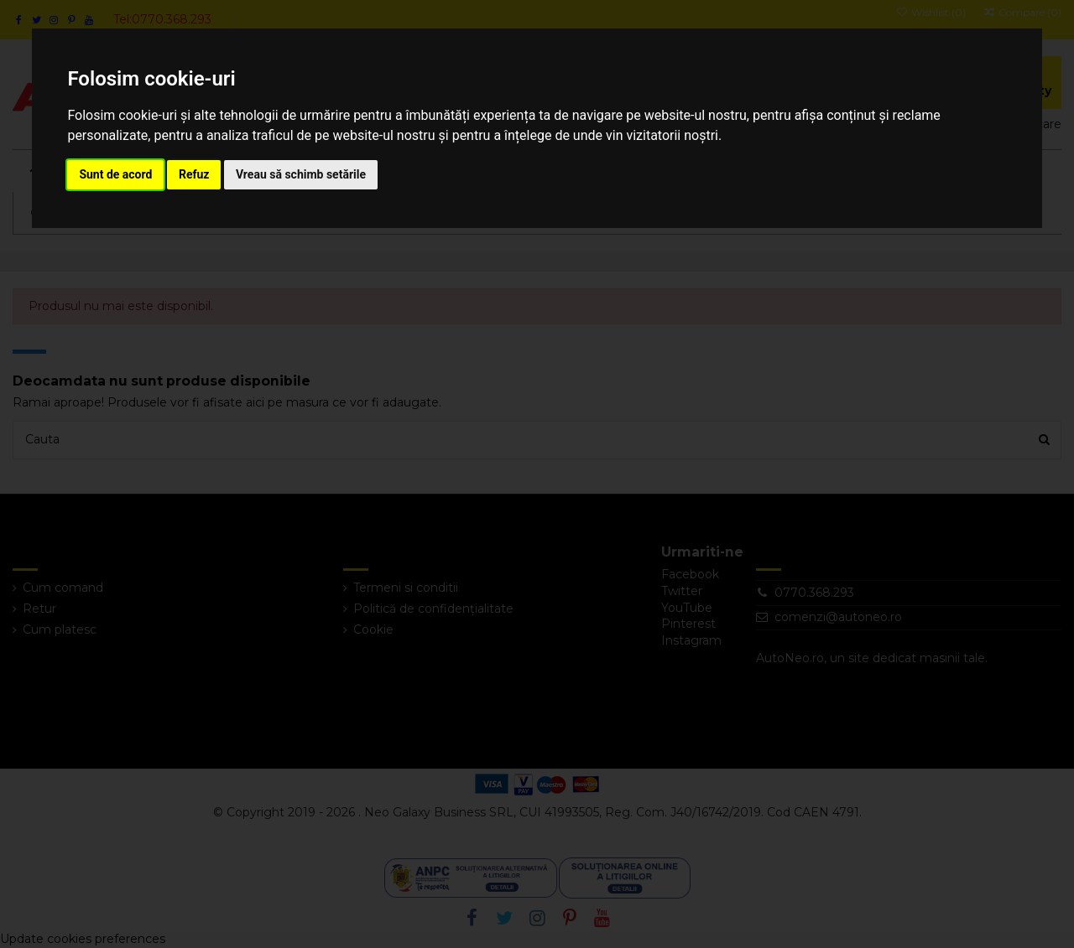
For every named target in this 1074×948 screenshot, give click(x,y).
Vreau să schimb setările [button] (301, 174)
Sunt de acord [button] (115, 174)
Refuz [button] (194, 174)
